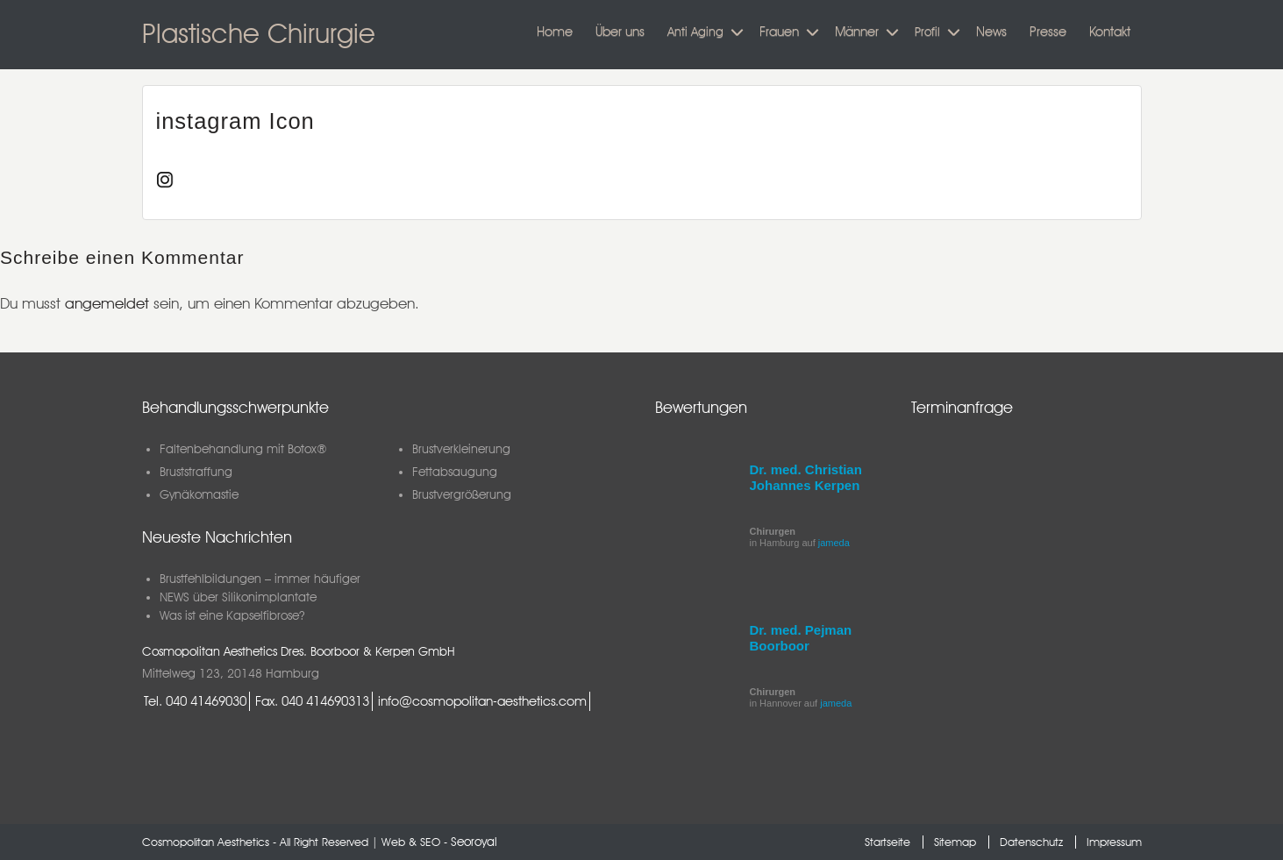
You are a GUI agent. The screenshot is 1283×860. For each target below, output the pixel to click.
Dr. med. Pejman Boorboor (801, 637)
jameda (834, 542)
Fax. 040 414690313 (312, 701)
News (991, 31)
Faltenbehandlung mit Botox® (243, 449)
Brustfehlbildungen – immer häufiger (260, 579)
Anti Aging (695, 32)
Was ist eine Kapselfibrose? (232, 615)
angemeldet (107, 303)
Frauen (779, 31)
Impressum (1114, 842)
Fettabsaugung (454, 472)
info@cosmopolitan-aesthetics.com (482, 701)
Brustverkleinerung (461, 449)
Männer (857, 31)
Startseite (887, 842)
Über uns (620, 31)
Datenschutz (1031, 842)
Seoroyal (474, 842)
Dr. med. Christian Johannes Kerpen (806, 477)
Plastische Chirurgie (258, 33)
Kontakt (1109, 31)
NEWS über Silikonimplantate (238, 597)
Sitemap (955, 842)
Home (555, 31)
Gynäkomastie (199, 494)
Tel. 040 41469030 (195, 701)
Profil (927, 32)
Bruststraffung (196, 472)
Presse (1048, 31)
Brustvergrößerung (461, 494)
